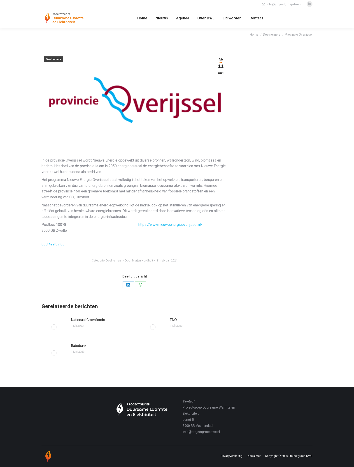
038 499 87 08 (53, 244)
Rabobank (78, 346)
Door (139, 260)
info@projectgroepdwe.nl (281, 4)
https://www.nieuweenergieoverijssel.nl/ (170, 224)
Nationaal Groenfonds (88, 320)
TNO (173, 320)
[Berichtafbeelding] (54, 327)
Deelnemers (53, 59)
